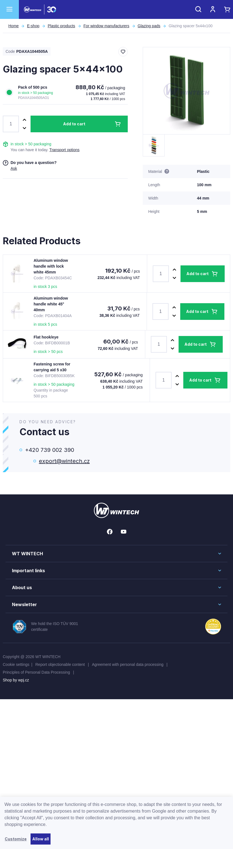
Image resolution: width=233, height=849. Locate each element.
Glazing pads (149, 26)
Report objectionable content (60, 664)
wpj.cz (23, 680)
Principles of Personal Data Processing (37, 672)
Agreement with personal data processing (128, 664)
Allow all (40, 838)
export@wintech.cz (64, 461)
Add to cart (74, 123)
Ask (14, 168)
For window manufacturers (106, 26)
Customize (16, 838)
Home (13, 26)
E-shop (33, 26)
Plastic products (61, 26)
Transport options (64, 150)
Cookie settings (16, 664)
